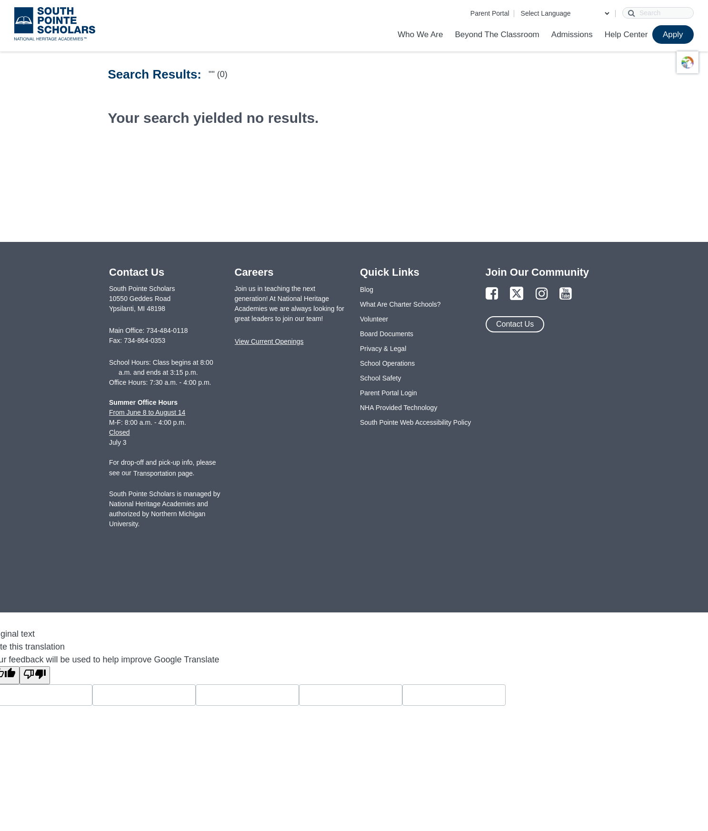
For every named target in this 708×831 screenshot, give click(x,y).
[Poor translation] (35, 675)
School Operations (387, 363)
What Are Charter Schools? (400, 304)
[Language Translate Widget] (565, 13)
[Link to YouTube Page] (565, 294)
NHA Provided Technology (398, 407)
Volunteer (374, 319)
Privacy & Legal (383, 348)
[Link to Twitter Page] (516, 294)
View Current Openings (269, 341)
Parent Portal (489, 13)
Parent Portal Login (388, 393)
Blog (366, 289)
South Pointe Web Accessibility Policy (415, 422)
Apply (673, 34)
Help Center (626, 34)
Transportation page (163, 473)
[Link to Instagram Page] (542, 294)
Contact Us (515, 324)
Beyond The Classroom (497, 34)
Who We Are (420, 34)
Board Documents (386, 334)
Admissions (572, 34)
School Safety (380, 378)
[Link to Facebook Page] (492, 294)
